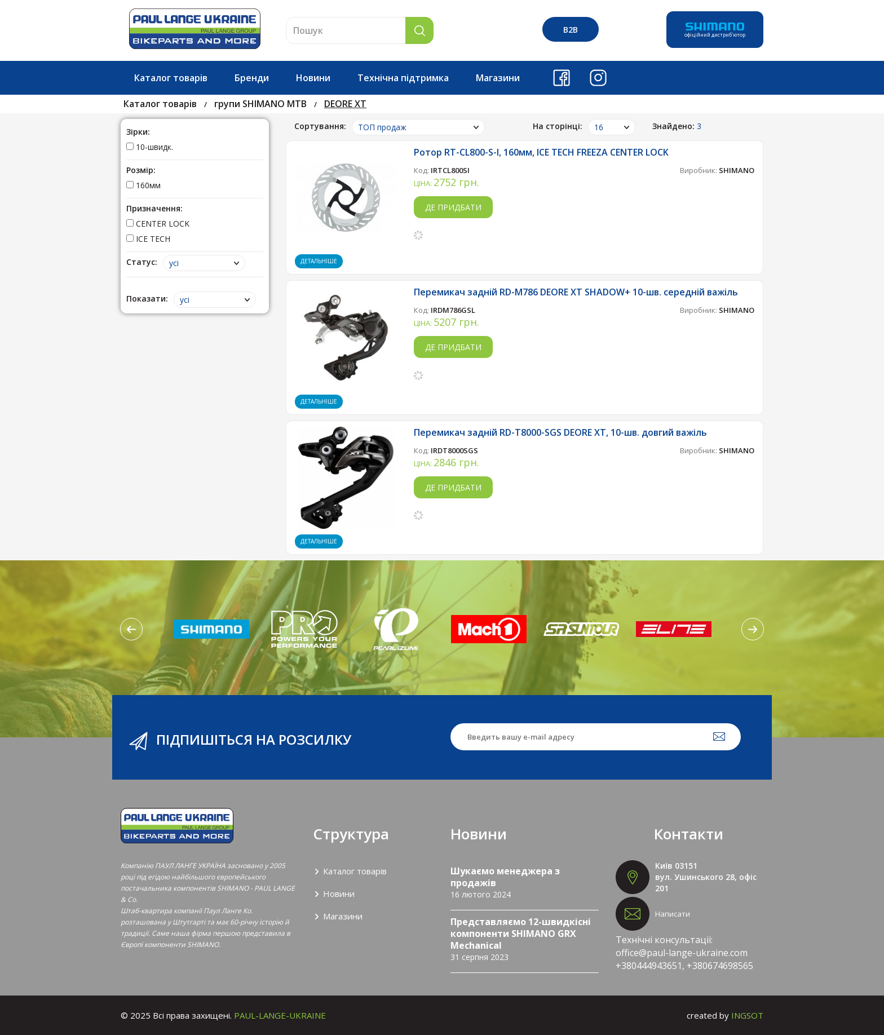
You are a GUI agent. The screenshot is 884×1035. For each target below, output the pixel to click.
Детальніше (318, 261)
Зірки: (138, 131)
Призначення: (154, 208)
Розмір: (141, 170)
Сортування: (320, 126)
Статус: (141, 261)
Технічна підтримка (403, 78)
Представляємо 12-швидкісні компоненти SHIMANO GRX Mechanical (520, 933)
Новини (313, 78)
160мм (143, 185)
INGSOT (747, 1015)
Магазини (498, 78)
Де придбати (453, 207)
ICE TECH (148, 238)
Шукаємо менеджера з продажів (505, 877)
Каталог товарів (170, 78)
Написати (672, 914)
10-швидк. (149, 146)
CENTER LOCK (157, 223)
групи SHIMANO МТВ (260, 104)
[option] (211, 629)
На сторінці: (557, 126)
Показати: (147, 298)
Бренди (252, 78)
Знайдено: (676, 126)
